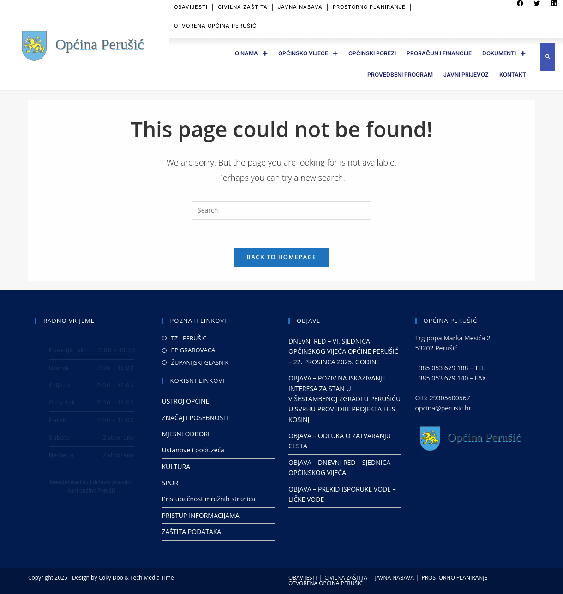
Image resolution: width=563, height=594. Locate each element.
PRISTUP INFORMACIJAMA (201, 515)
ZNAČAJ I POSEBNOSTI (195, 417)
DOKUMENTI (504, 53)
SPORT (172, 482)
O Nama (251, 53)
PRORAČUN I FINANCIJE (439, 53)
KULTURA (176, 466)
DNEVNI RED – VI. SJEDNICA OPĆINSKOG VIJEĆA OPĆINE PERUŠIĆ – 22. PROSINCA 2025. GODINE (343, 351)
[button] (547, 57)
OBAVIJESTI (302, 578)
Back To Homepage (281, 257)
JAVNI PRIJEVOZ (466, 74)
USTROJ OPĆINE (186, 401)
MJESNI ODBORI (186, 433)
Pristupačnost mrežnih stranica (209, 498)
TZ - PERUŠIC (189, 338)
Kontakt (512, 74)
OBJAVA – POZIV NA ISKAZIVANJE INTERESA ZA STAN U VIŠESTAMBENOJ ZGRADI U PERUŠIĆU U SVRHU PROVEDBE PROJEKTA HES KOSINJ (344, 399)
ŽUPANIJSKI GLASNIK (200, 362)
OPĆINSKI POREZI (372, 53)
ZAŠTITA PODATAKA (192, 531)
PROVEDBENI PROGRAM (400, 74)
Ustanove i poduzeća (193, 450)
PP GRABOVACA (193, 350)
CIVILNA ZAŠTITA (345, 578)
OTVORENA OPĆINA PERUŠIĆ (215, 22)
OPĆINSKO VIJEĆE (308, 53)
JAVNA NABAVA (394, 578)
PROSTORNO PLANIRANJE (454, 578)
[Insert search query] (281, 210)
